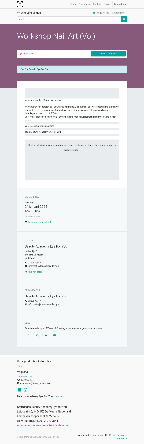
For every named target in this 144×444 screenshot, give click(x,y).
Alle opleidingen (29, 12)
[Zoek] (124, 19)
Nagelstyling (101, 12)
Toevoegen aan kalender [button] (40, 222)
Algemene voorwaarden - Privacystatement (43, 425)
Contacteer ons (25, 376)
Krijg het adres (35, 272)
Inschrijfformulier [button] (108, 53)
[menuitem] (73, 4)
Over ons (59, 396)
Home (20, 366)
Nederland (118, 12)
